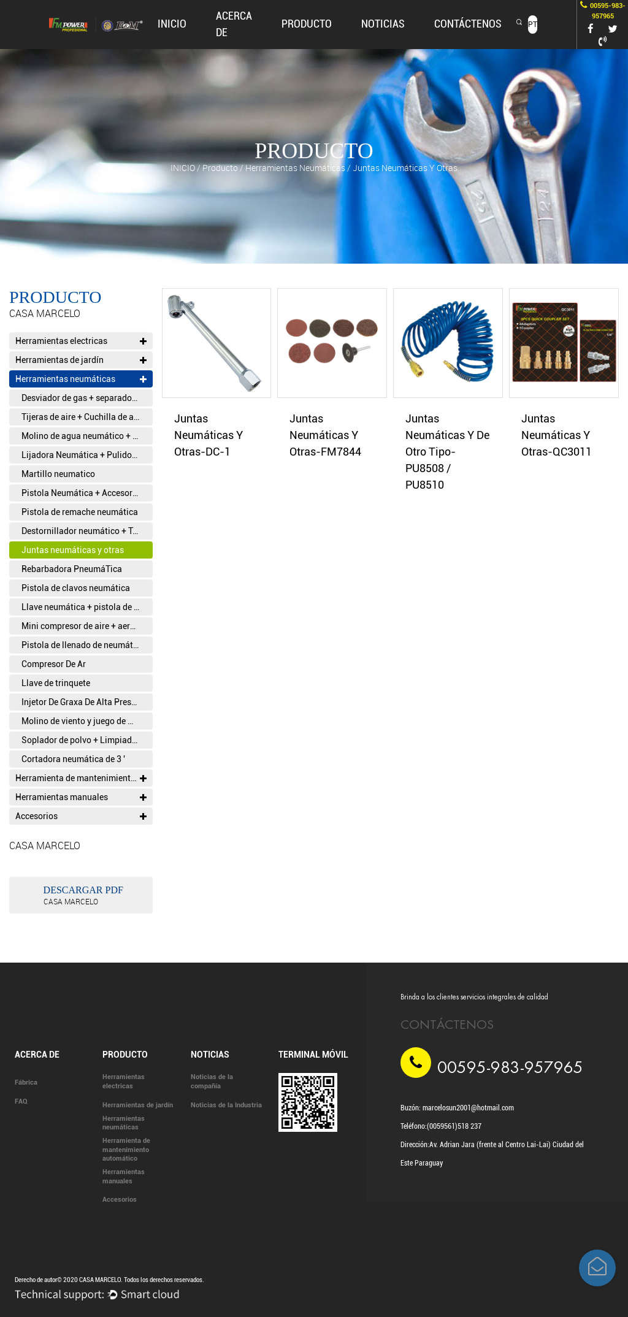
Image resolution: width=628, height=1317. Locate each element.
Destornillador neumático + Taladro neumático (87, 531)
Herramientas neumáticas (295, 168)
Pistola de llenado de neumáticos (85, 645)
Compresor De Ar (53, 664)
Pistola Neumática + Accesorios (82, 493)
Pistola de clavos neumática (75, 588)
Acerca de (37, 1055)
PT (532, 24)
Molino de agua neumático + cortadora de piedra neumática (87, 436)
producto (306, 23)
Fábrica (26, 1082)
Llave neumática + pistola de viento (87, 607)
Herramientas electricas (81, 341)
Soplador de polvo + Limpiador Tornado (87, 740)
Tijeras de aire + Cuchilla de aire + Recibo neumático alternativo (87, 417)
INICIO (172, 23)
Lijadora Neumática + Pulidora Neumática (87, 455)
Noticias (383, 23)
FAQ (21, 1101)
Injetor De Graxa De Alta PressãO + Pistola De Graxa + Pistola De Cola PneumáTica (87, 702)
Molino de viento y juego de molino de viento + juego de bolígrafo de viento (87, 721)
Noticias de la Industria (226, 1105)
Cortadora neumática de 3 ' (73, 759)
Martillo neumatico (58, 474)
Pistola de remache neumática (79, 512)
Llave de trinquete (55, 683)
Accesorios (81, 816)
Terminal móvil (313, 1055)
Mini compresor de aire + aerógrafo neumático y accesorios (87, 626)
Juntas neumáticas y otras (72, 550)
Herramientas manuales (81, 797)
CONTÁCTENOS (468, 23)
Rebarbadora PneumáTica (71, 569)
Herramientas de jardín (81, 360)
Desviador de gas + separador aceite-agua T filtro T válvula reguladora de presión (87, 398)
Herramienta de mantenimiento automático (84, 778)
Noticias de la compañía (212, 1081)
